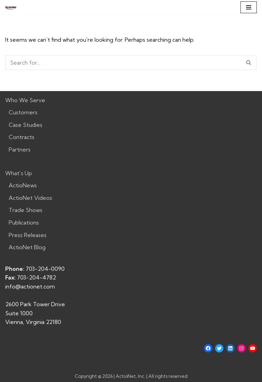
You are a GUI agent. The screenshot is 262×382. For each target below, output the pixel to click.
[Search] (123, 62)
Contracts (21, 136)
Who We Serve (25, 100)
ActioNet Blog (27, 247)
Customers (23, 112)
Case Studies (25, 124)
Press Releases (28, 234)
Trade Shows (25, 209)
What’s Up (18, 173)
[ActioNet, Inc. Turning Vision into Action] (10, 7)
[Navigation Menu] (248, 7)
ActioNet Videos (30, 197)
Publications (24, 222)
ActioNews (23, 185)
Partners (20, 149)
